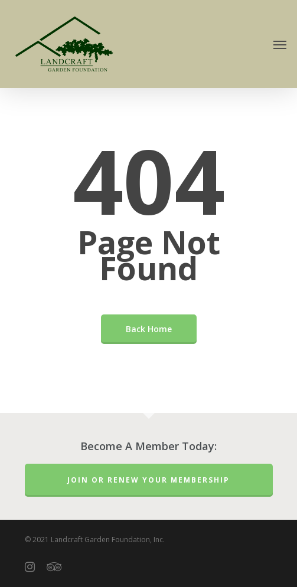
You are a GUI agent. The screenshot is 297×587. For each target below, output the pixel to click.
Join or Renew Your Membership (148, 480)
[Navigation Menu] (279, 44)
